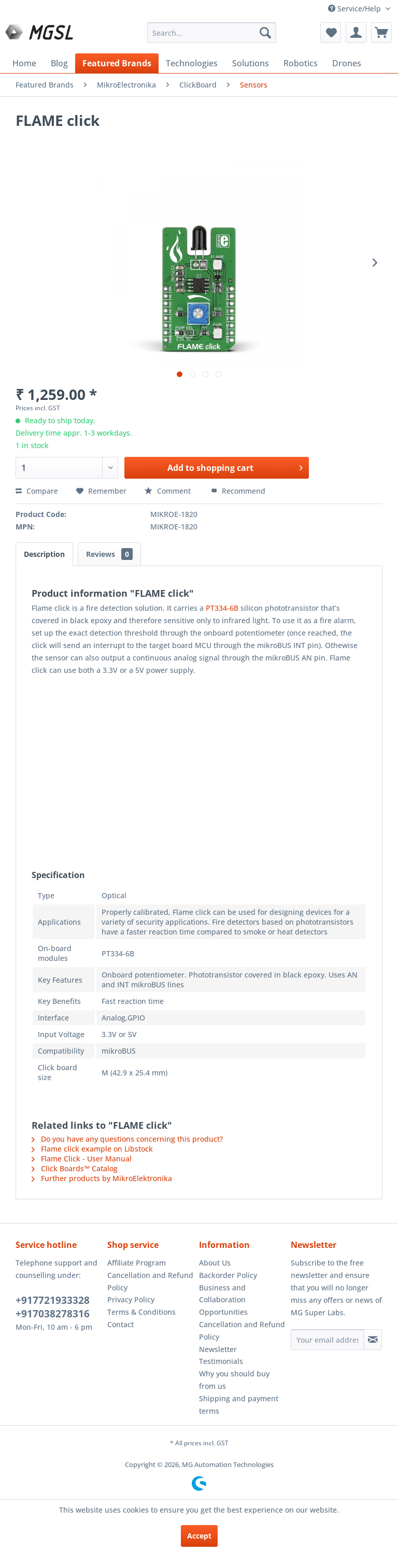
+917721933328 (53, 1300)
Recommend (238, 491)
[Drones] (346, 63)
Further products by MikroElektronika (102, 1178)
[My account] (356, 32)
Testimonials (221, 1361)
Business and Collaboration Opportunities (223, 1300)
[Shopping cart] (381, 32)
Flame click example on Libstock (92, 1149)
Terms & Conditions (141, 1312)
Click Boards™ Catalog (75, 1168)
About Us (215, 1263)
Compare (37, 491)
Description (44, 554)
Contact (120, 1324)
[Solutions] (250, 63)
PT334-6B (222, 608)
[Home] (24, 63)
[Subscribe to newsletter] (373, 1339)
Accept (199, 1536)
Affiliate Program (136, 1263)
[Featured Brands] (117, 63)
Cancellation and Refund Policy (150, 1281)
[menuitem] (212, 32)
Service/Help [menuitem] (355, 8)
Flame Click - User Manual (82, 1158)
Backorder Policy (228, 1275)
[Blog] (59, 63)
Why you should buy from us (234, 1380)
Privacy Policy (130, 1299)
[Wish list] (330, 32)
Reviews (109, 554)
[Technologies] (192, 63)
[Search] (265, 32)
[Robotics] (300, 63)
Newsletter (218, 1349)
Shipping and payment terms (238, 1404)
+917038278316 (53, 1313)
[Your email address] (327, 1339)
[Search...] (212, 32)
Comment (169, 491)
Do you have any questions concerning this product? (127, 1139)
